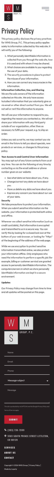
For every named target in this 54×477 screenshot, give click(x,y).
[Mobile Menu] (45, 8)
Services (9, 447)
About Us (10, 452)
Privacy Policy (42, 406)
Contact (9, 457)
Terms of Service (9, 410)
